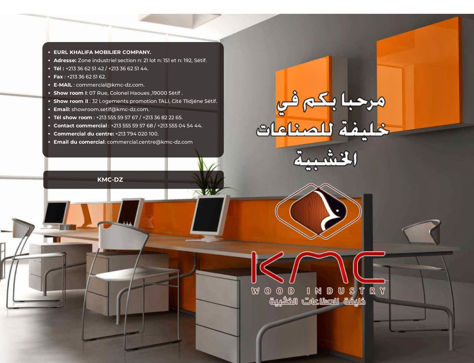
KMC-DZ (110, 179)
